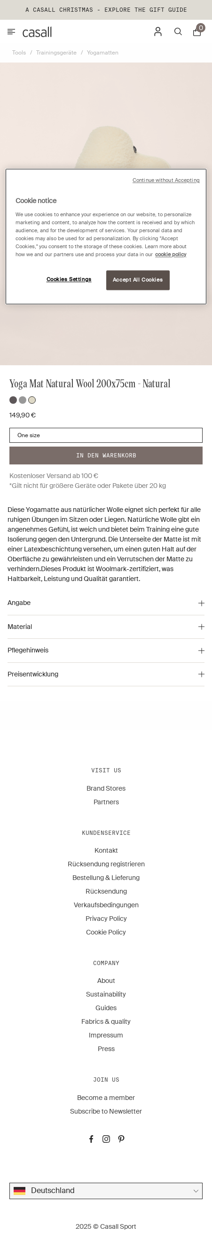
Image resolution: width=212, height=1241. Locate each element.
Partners (106, 802)
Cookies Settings (69, 279)
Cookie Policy (106, 932)
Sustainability (106, 994)
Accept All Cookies (138, 279)
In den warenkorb (106, 455)
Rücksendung (106, 891)
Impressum (106, 1035)
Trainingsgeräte (56, 52)
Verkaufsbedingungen (106, 905)
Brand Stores (106, 788)
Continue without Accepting (166, 180)
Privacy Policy (106, 918)
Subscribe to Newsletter (106, 1111)
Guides (106, 1008)
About (106, 980)
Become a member (106, 1097)
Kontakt (106, 850)
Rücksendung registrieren (106, 864)
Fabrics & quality (106, 1021)
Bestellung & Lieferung (106, 877)
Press (106, 1049)
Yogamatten (102, 52)
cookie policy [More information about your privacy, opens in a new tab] (170, 254)
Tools (19, 52)
